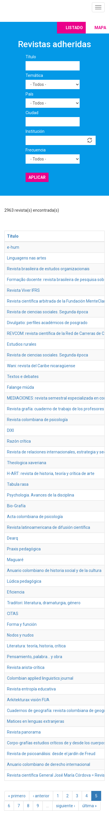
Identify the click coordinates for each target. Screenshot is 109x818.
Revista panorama (24, 732)
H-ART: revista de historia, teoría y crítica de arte (50, 473)
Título (31, 56)
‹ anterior (41, 796)
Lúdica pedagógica (24, 581)
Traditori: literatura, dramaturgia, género (44, 602)
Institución (35, 131)
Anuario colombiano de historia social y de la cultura (54, 570)
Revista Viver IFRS (23, 290)
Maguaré (15, 559)
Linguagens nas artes (26, 258)
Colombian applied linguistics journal (40, 678)
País (29, 94)
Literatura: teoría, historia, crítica (36, 646)
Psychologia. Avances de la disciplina (40, 495)
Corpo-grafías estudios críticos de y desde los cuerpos (56, 743)
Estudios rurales (21, 344)
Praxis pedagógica (24, 549)
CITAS (12, 613)
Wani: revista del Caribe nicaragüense (41, 365)
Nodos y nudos (20, 635)
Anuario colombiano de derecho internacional (48, 764)
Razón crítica (19, 441)
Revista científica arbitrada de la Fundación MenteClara (57, 301)
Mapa (100, 27)
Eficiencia (15, 592)
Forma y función (22, 624)
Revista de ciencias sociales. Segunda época (47, 312)
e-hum (13, 247)
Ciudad (32, 112)
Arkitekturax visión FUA (28, 699)
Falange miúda (20, 387)
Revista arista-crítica (25, 667)
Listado (74, 27)
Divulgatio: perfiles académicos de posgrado (47, 322)
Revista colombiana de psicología (37, 419)
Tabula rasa (17, 484)
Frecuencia (36, 150)
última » (89, 805)
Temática (34, 75)
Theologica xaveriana (26, 462)
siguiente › (65, 805)
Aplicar (37, 177)
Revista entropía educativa (31, 689)
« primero (17, 796)
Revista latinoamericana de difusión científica (48, 527)
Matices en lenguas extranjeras (35, 721)
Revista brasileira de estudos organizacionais (48, 268)
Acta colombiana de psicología (35, 516)
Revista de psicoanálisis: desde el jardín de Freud (51, 753)
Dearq (12, 538)
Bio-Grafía (16, 505)
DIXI (10, 430)
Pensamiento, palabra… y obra (34, 656)
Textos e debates (23, 376)
